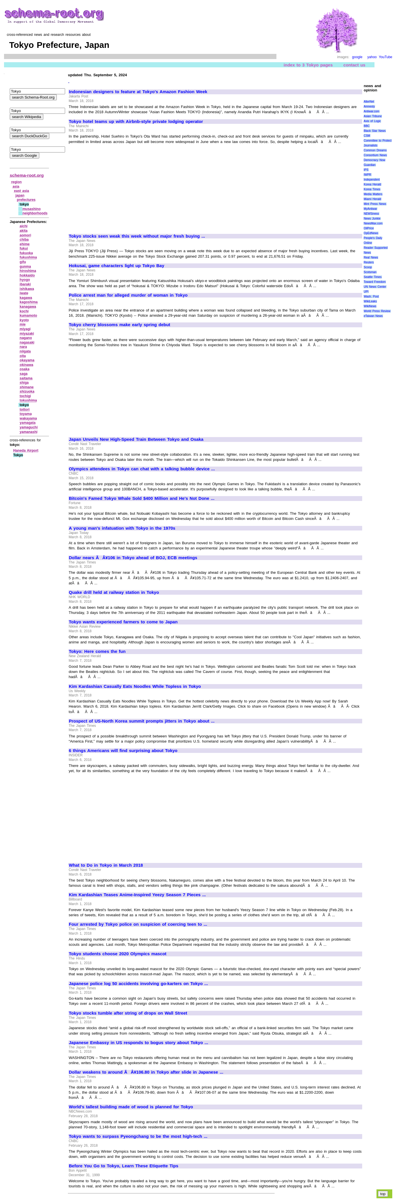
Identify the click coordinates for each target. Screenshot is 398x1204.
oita (23, 356)
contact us (355, 64)
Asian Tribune (373, 116)
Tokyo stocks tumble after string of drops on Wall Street (128, 1013)
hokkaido (27, 275)
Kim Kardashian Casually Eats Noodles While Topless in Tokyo (135, 686)
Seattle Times (372, 277)
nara (23, 347)
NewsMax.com (373, 223)
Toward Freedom (375, 281)
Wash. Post (371, 296)
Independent (372, 179)
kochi (24, 311)
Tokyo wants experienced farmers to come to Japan (123, 622)
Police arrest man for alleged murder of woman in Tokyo (128, 295)
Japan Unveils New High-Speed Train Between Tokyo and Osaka (136, 439)
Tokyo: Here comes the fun (97, 651)
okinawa (26, 365)
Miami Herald (372, 199)
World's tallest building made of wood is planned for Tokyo (131, 1107)
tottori (25, 410)
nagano (26, 338)
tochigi (25, 396)
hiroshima (28, 271)
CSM (367, 135)
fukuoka (26, 253)
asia (16, 187)
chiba (24, 240)
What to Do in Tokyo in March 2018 (106, 865)
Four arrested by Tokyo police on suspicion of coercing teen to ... (138, 924)
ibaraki (25, 284)
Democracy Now (374, 160)
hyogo (25, 280)
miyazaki (27, 334)
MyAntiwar (370, 208)
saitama (26, 378)
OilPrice (369, 228)
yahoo (372, 57)
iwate (24, 293)
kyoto (24, 320)
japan (19, 195)
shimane (27, 387)
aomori (25, 235)
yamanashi (29, 432)
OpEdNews (371, 233)
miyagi (25, 329)
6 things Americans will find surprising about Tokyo (123, 750)
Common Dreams (375, 150)
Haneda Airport (25, 451)
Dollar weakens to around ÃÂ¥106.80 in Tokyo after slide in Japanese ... (146, 1072)
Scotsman (370, 272)
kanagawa (28, 307)
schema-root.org (27, 175)
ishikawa (27, 289)
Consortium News (375, 155)
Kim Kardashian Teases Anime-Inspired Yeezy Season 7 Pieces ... (137, 894)
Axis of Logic (372, 121)
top (383, 1194)
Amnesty (369, 106)
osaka (25, 369)
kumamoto (28, 316)
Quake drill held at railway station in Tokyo (114, 592)
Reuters (369, 262)
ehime (25, 244)
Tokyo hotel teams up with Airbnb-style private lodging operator (136, 121)
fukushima (28, 257)
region (16, 182)
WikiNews (370, 306)
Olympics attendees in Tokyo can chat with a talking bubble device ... (142, 469)
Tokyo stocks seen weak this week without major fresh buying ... (137, 236)
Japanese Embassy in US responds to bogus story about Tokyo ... (138, 1042)
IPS (366, 169)
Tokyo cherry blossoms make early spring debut (119, 324)
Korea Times (372, 189)
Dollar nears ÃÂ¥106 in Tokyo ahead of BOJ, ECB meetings (133, 557)
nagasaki (27, 342)
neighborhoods (34, 213)
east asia (21, 191)
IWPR (367, 174)
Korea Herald (372, 184)
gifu (23, 262)
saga (24, 374)
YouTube (385, 57)
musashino (31, 209)
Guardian (369, 165)
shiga (24, 383)
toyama (26, 414)
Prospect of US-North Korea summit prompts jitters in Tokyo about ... (141, 721)
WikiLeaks (370, 301)
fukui (24, 248)
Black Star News (375, 130)
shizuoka (27, 391)
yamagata (28, 423)
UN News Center (375, 286)
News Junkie (372, 218)
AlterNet (369, 101)
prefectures (26, 200)
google (357, 57)
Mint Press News (375, 203)
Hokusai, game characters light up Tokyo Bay (116, 265)
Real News (371, 257)
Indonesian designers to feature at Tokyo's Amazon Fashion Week (138, 91)
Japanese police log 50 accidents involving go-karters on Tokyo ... (138, 983)
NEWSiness (371, 213)
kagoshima (29, 302)
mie (23, 324)
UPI (366, 291)
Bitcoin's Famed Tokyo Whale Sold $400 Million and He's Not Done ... (141, 498)
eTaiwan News (373, 316)
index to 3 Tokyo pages (308, 64)
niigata (25, 351)
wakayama (28, 418)
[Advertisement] (117, 186)
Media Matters (373, 194)
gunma (25, 267)
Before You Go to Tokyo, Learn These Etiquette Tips (123, 1166)
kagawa (26, 298)
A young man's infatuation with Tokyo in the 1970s (122, 528)
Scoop (368, 267)
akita (24, 231)
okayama (27, 360)
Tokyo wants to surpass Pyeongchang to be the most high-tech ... (138, 1136)
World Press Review (377, 311)
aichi (24, 226)
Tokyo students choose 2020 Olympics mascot (117, 954)
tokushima (28, 400)
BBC (367, 126)
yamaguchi (29, 427)
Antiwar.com (371, 111)
